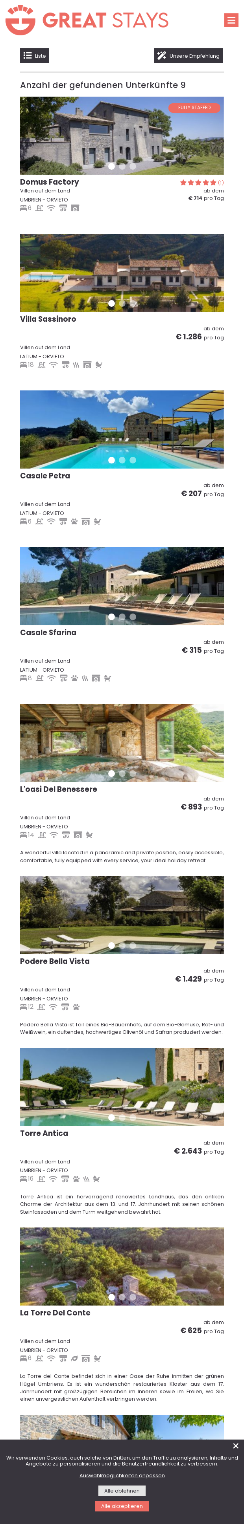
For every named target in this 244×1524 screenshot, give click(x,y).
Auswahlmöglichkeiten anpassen (122, 1475)
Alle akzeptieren (122, 1506)
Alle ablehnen (122, 1491)
